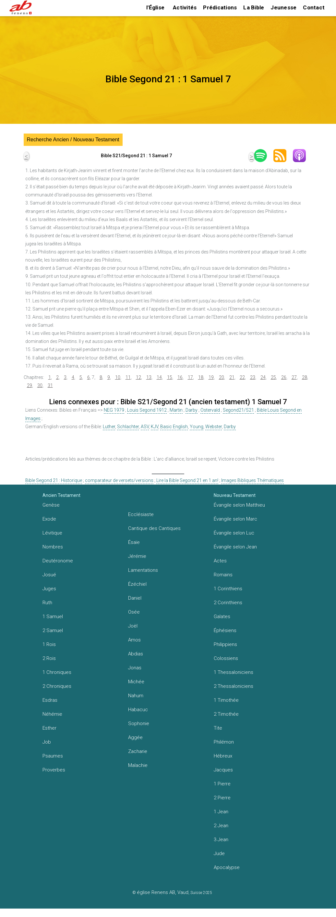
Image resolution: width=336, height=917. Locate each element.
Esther (49, 728)
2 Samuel (52, 630)
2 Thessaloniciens (233, 686)
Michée (136, 682)
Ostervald (210, 410)
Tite (218, 728)
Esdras (49, 700)
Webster (213, 426)
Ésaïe (134, 542)
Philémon (224, 742)
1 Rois (49, 644)
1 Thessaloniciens (233, 672)
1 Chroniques (56, 672)
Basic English (174, 426)
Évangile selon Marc (235, 519)
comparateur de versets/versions (119, 480)
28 (304, 377)
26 (283, 377)
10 (117, 377)
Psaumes (52, 756)
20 (221, 377)
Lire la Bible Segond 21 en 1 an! (187, 480)
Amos (134, 640)
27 (294, 377)
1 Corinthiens (228, 589)
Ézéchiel (137, 584)
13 (148, 377)
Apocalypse (227, 867)
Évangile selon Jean (235, 547)
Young (196, 426)
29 (29, 385)
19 (211, 377)
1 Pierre (222, 784)
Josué (49, 575)
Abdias (135, 654)
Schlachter (128, 426)
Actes (220, 561)
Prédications (220, 7)
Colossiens (226, 658)
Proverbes (53, 770)
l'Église (155, 7)
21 (231, 377)
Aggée (135, 737)
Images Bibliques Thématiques (252, 480)
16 (180, 377)
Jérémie (137, 556)
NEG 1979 (114, 410)
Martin (176, 410)
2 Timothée (226, 714)
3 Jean (221, 839)
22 (242, 377)
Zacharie (137, 751)
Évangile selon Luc (234, 533)
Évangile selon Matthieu (239, 505)
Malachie (138, 765)
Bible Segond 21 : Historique (53, 480)
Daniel (134, 598)
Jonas (134, 668)
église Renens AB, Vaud (162, 892)
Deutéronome (57, 561)
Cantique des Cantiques (154, 528)
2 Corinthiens (228, 602)
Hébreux (223, 756)
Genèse (51, 505)
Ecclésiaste (141, 514)
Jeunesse (283, 7)
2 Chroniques (56, 686)
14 (159, 377)
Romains (223, 575)
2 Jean (221, 826)
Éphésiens (225, 630)
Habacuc (138, 709)
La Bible (253, 7)
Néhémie (52, 714)
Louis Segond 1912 (147, 410)
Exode (49, 519)
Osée (134, 612)
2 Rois (49, 658)
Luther (109, 426)
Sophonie (138, 723)
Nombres (52, 547)
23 (252, 377)
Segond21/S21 (238, 410)
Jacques (223, 770)
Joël (133, 626)
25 (273, 377)
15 (169, 377)
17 (190, 377)
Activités (185, 7)
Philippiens (225, 644)
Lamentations (143, 570)
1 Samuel (52, 616)
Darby (192, 410)
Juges (49, 589)
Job (46, 742)
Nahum (135, 696)
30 (39, 385)
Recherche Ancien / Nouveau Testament (73, 139)
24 (263, 377)
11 (128, 377)
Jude (219, 853)
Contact (314, 7)
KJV (154, 426)
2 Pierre (222, 798)
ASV (145, 426)
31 (50, 385)
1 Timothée (226, 700)
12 (138, 377)
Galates (222, 616)
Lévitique (52, 533)
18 (200, 377)
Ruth (47, 602)
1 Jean (221, 812)
